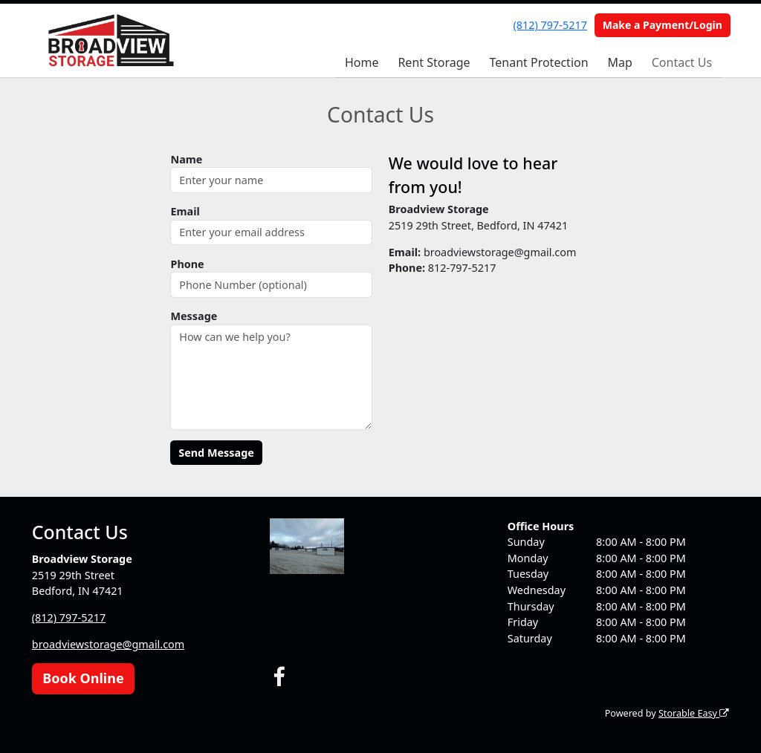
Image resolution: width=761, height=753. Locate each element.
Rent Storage (434, 62)
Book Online (82, 678)
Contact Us (682, 62)
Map (619, 62)
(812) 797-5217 (550, 25)
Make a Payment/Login (662, 25)
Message (193, 316)
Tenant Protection (538, 62)
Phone (187, 264)
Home (362, 62)
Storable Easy (693, 713)
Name (186, 159)
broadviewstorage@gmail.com (108, 644)
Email (184, 211)
